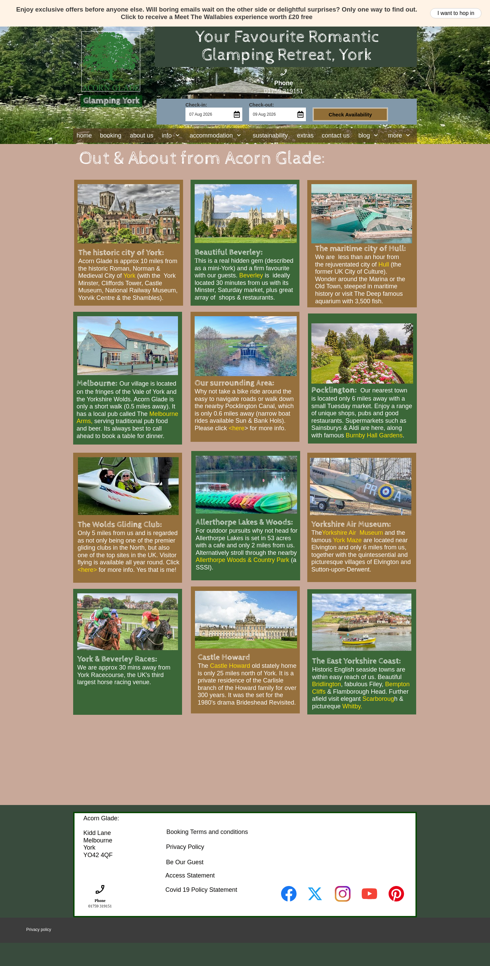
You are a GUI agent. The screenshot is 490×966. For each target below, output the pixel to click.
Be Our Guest (184, 862)
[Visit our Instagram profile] (342, 894)
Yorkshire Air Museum (352, 532)
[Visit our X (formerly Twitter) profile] (316, 894)
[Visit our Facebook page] (289, 894)
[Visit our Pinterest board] (396, 894)
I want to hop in (455, 13)
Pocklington (333, 390)
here (238, 428)
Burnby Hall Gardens (374, 435)
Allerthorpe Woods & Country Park (242, 560)
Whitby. (352, 706)
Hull (383, 264)
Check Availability (350, 114)
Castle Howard (230, 665)
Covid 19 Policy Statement (201, 889)
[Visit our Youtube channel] (369, 894)
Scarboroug (378, 698)
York (129, 275)
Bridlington (326, 684)
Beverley (252, 275)
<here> (87, 569)
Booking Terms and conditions (207, 831)
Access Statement (190, 875)
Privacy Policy (185, 846)
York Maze (347, 540)
